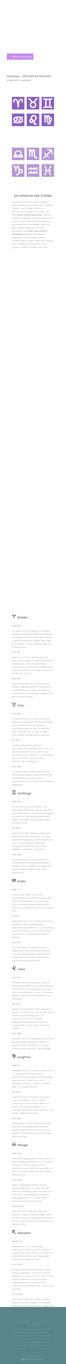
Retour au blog (21, 56)
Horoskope (26, 80)
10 (43, 1359)
